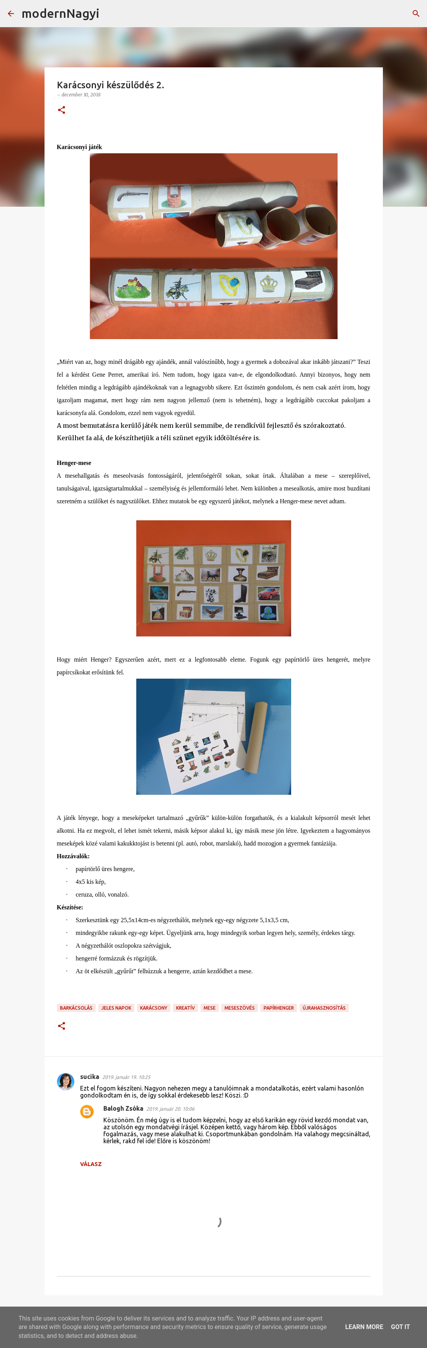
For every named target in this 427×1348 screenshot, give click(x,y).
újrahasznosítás (324, 1007)
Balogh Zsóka (123, 1108)
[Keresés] (110, 13)
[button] (61, 110)
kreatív (185, 1007)
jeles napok (116, 1007)
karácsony (153, 1007)
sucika (89, 1076)
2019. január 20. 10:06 (170, 1108)
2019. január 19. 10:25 (126, 1077)
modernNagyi (60, 13)
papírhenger (279, 1007)
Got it (400, 1327)
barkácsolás (76, 1007)
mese (210, 1007)
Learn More (364, 1327)
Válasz (91, 1164)
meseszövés (240, 1007)
